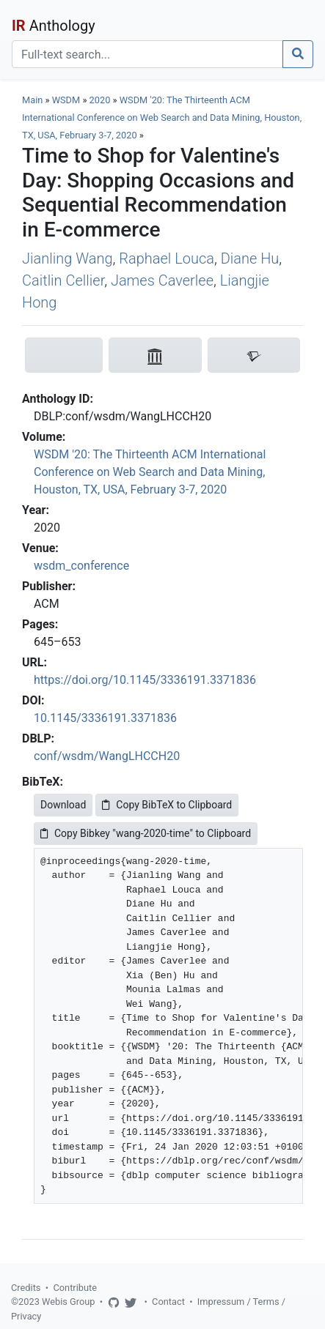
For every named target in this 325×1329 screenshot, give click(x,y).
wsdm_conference (81, 566)
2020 (100, 99)
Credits (25, 1287)
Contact (168, 1301)
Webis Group (68, 1301)
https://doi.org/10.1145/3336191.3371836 (145, 680)
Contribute (75, 1287)
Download (63, 805)
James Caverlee (162, 280)
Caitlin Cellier (63, 280)
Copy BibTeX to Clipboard (167, 805)
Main (32, 99)
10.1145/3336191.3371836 (105, 718)
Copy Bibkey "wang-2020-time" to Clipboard (145, 833)
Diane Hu (250, 258)
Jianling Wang (67, 258)
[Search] (147, 54)
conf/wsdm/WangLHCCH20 (107, 756)
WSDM (66, 99)
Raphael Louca (166, 258)
